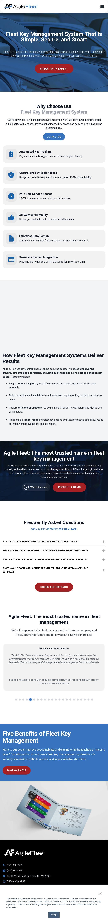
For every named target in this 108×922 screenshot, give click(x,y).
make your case (16, 770)
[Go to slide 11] (52, 699)
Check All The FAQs (54, 587)
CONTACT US (54, 137)
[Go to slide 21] (88, 699)
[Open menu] (102, 6)
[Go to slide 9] (45, 699)
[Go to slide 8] (41, 699)
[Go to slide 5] (30, 699)
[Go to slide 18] (78, 699)
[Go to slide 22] (92, 699)
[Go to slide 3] (23, 699)
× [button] (100, 893)
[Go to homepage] (25, 852)
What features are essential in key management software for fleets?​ (54, 560)
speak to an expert (54, 68)
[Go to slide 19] (81, 699)
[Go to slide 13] (59, 699)
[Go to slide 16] (70, 699)
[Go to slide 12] (56, 699)
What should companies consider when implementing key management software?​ (54, 570)
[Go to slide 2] (20, 699)
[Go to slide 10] (49, 699)
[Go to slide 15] (67, 699)
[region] (54, 673)
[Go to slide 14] (63, 699)
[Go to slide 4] (27, 699)
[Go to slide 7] (38, 699)
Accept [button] (54, 915)
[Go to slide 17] (74, 699)
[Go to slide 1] (16, 699)
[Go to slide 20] (85, 699)
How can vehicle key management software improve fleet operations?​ (54, 551)
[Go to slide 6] (34, 699)
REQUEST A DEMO (69, 487)
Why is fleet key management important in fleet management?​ (54, 542)
